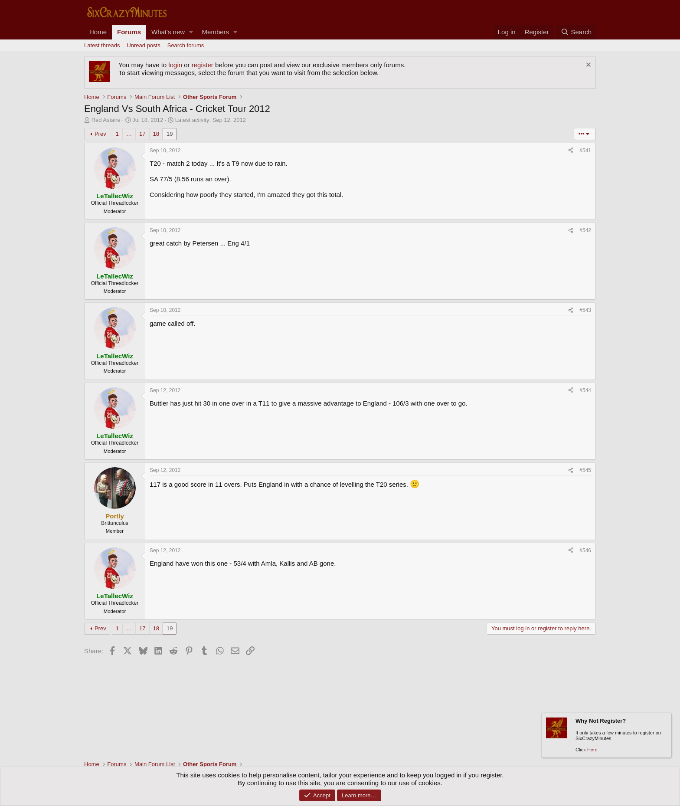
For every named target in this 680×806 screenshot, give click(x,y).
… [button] (129, 134)
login (175, 65)
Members (215, 32)
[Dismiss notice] (587, 65)
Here (592, 749)
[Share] (570, 150)
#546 (585, 550)
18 (156, 134)
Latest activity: (210, 120)
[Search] (576, 32)
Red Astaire (106, 120)
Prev (100, 134)
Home (98, 32)
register (202, 65)
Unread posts (143, 45)
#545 (585, 470)
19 (170, 134)
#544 (585, 390)
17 (142, 134)
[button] (191, 32)
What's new (168, 32)
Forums (129, 32)
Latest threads (102, 45)
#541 (585, 150)
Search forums (185, 45)
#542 (585, 230)
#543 (585, 310)
